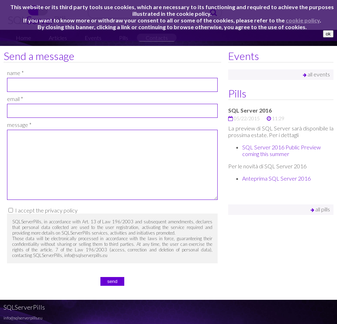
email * (15, 98)
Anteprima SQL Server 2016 (276, 178)
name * (15, 72)
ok (328, 33)
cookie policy (303, 20)
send (112, 281)
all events (316, 74)
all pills (320, 209)
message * (19, 124)
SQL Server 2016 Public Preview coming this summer (281, 150)
